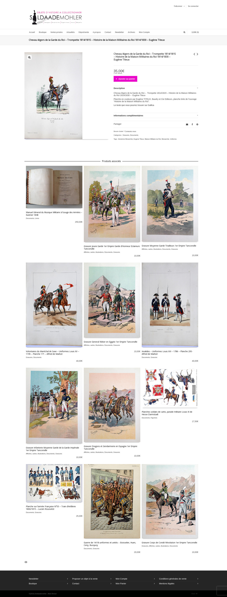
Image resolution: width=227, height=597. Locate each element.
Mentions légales (166, 583)
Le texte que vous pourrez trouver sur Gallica (134, 105)
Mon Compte (121, 579)
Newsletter (33, 579)
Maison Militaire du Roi (153, 139)
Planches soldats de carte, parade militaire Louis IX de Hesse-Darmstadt (167, 413)
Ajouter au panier (126, 79)
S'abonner (178, 6)
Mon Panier (121, 583)
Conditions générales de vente (172, 579)
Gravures (126, 135)
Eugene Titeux (139, 139)
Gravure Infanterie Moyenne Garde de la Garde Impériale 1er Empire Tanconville (52, 449)
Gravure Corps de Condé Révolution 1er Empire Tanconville (169, 542)
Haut (194, 594)
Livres (37, 218)
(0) (194, 32)
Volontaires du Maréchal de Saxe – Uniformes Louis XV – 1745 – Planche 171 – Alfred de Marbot (52, 352)
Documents (134, 135)
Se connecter (193, 6)
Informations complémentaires (128, 115)
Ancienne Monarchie (125, 139)
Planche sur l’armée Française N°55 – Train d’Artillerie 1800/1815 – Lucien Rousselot (51, 507)
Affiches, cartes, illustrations (94, 252)
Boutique (33, 583)
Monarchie (165, 139)
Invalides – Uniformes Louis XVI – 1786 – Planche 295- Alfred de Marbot (167, 352)
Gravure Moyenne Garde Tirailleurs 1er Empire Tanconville (169, 245)
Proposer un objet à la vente (85, 579)
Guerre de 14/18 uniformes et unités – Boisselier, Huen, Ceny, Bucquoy (110, 544)
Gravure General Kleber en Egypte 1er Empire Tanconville (110, 341)
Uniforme (173, 139)
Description (119, 88)
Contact (75, 583)
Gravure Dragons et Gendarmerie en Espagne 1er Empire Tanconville (110, 447)
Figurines (154, 418)
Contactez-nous (130, 131)
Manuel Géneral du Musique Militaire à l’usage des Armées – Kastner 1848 (54, 213)
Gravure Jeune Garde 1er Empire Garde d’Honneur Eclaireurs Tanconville (112, 247)
